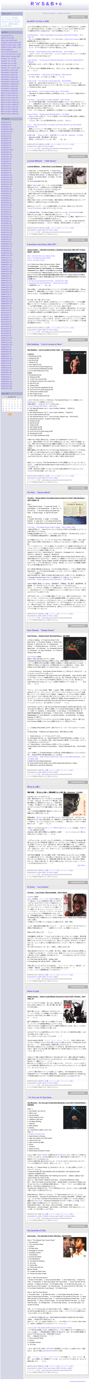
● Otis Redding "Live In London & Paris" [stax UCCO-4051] (48, 91)
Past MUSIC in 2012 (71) (9, 75)
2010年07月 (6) (6, 241)
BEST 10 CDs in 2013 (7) (9, 93)
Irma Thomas (32, 656)
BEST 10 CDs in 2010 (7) (9, 100)
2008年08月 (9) (6, 292)
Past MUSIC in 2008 (34, 230)
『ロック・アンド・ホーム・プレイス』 (57, 1040)
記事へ (48, 144)
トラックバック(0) (67, 144)
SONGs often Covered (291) (10, 56)
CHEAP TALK (32, 146)
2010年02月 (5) (6, 251)
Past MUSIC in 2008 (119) (10, 84)
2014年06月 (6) (6, 143)
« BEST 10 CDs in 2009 (48, 13)
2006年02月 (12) (6, 358)
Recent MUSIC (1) (7, 36)
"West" (34, 185)
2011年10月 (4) (6, 209)
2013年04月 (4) (6, 170)
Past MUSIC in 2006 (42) (9, 88)
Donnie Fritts (73, 212)
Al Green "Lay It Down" (38, 887)
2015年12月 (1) (6, 124)
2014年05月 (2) (6, 145)
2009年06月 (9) (6, 269)
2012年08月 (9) (6, 189)
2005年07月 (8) (6, 374)
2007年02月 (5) (6, 333)
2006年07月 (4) (6, 347)
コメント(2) (55, 975)
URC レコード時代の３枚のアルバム (57, 828)
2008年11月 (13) (6, 285)
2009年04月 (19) (6, 274)
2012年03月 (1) (6, 200)
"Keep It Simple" (42, 1155)
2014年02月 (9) (6, 152)
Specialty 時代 (47, 1351)
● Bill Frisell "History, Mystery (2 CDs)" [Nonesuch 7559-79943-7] (50, 579)
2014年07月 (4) (6, 141)
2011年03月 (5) (6, 223)
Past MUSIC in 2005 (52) (9, 91)
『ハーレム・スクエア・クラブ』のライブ (46, 1357)
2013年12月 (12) (6, 157)
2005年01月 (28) (6, 388)
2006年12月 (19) (6, 338)
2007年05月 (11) (6, 326)
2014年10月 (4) (6, 136)
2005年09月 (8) (6, 370)
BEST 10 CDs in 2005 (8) (9, 111)
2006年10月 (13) (6, 342)
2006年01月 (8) (6, 361)
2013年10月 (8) (6, 159)
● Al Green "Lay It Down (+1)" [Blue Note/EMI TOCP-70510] (48, 100)
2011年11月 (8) (6, 207)
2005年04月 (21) (6, 381)
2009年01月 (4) (6, 280)
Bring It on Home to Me (37, 1134)
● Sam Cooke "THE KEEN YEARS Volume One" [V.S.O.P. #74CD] (49, 1328)
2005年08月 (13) (6, 372)
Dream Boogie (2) (7, 49)
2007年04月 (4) (6, 329)
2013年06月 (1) (6, 166)
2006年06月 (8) (6, 349)
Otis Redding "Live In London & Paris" (44, 344)
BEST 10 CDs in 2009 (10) (10, 102)
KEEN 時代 (49, 1348)
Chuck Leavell (73, 39)
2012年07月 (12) (6, 191)
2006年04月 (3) (6, 354)
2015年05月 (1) (6, 127)
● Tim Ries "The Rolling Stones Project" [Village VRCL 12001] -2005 (51, 527)
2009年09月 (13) (6, 262)
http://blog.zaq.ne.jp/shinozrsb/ (77, 1381)
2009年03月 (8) (6, 276)
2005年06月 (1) (6, 377)
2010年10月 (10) (6, 235)
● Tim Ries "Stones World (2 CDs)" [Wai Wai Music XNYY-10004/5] (50, 52)
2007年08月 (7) (6, 319)
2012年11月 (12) (6, 182)
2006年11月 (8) (6, 340)
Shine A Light (33, 991)
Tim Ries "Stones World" (38, 492)
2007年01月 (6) (6, 335)
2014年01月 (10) (6, 154)
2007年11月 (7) (6, 313)
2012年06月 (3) (6, 193)
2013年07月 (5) (6, 163)
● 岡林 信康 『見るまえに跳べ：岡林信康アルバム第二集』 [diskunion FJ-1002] (55, 135)
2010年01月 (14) (6, 253)
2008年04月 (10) (6, 301)
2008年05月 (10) (6, 299)
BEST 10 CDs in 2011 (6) (9, 98)
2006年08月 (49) (6, 345)
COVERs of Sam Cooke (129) (11, 42)
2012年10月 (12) (6, 184)
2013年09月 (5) (6, 161)
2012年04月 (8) (6, 198)
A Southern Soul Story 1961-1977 (41, 244)
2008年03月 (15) (6, 303)
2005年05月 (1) (6, 379)
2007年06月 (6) (6, 324)
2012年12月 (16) (6, 180)
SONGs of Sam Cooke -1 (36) (11, 45)
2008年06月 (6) (6, 296)
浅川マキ (39, 817)
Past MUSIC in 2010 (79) (9, 79)
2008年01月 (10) (6, 308)
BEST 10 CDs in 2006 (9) (9, 109)
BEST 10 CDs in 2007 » (64, 13)
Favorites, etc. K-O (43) (9, 63)
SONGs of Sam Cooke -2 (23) (11, 47)
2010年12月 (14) (6, 230)
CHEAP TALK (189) (7, 38)
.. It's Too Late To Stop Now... (40, 1097)
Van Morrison (62, 1155)
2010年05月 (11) (6, 246)
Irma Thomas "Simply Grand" (40, 630)
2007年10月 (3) (6, 315)
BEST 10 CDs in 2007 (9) (9, 107)
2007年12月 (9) (6, 310)
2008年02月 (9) (6, 306)
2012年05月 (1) (6, 196)
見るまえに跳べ (33, 787)
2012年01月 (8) (6, 202)
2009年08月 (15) (6, 264)
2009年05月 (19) (6, 271)
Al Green (30, 897)
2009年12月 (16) (6, 255)
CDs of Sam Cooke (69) (9, 40)
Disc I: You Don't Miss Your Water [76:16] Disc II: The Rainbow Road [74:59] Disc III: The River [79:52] (41, 258)
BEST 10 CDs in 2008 (45, 146)
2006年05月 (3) (6, 352)
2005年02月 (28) (6, 386)
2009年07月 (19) (6, 267)
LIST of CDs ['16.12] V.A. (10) (11, 54)
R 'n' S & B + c (46, 3)
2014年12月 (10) (6, 131)
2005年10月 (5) (6, 368)
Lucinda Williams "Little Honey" (41, 161)
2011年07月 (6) (6, 214)
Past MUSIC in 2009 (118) (10, 81)
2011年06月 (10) (6, 216)
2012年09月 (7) (6, 186)
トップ (56, 13)
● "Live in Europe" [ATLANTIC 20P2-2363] (42, 406)
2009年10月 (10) (6, 260)
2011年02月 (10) (6, 225)
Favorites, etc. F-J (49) (8, 61)
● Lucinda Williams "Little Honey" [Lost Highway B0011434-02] (49, 74)
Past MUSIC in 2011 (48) (9, 77)
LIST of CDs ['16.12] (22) (9, 52)
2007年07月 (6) (6, 322)
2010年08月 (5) (6, 239)
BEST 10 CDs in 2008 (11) (10, 104)
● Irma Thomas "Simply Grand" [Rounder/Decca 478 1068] (48, 114)
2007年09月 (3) (6, 317)
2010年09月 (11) (6, 237)
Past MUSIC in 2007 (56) (9, 86)
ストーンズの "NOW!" (46, 899)
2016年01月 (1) (6, 122)
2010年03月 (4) (6, 248)
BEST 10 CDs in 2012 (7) (9, 95)
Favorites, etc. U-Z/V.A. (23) (10, 68)
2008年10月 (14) (6, 287)
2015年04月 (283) (7, 129)
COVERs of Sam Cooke (51, 1216)
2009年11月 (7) (6, 258)
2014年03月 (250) (7, 150)
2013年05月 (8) (6, 168)
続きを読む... (82, 865)
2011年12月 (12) (6, 205)
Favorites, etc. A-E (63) (8, 59)
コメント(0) (56, 144)
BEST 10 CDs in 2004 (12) (10, 114)
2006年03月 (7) (6, 356)
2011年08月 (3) (6, 212)
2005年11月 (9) (6, 365)
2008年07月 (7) (6, 294)
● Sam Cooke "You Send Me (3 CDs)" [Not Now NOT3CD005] (49, 81)
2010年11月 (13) (6, 232)
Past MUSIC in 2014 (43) (9, 70)
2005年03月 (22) (6, 384)
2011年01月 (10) (6, 228)
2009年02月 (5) (6, 278)
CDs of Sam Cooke (49, 1368)
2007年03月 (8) (6, 331)
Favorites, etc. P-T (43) (8, 65)
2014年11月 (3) (6, 134)
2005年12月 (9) (6, 363)
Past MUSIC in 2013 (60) (9, 72)
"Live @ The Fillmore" (34, 208)
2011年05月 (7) (6, 219)
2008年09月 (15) (6, 290)
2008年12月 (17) (6, 283)
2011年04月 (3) (6, 221)
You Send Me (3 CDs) (36, 1231)
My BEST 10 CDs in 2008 (38, 21)
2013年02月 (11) (6, 175)
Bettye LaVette (34, 116)
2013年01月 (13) (6, 177)
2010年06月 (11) (6, 244)
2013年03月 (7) (6, 173)
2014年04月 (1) (6, 147)
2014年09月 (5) (6, 138)
